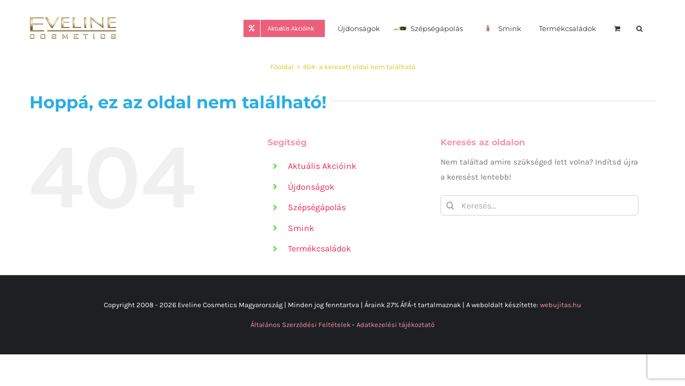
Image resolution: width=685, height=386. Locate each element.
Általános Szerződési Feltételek (300, 325)
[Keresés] (450, 205)
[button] (652, 27)
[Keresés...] (539, 205)
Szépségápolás (317, 207)
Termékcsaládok (319, 248)
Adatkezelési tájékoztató (395, 325)
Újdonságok (311, 187)
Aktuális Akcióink (322, 166)
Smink (301, 228)
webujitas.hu (560, 305)
